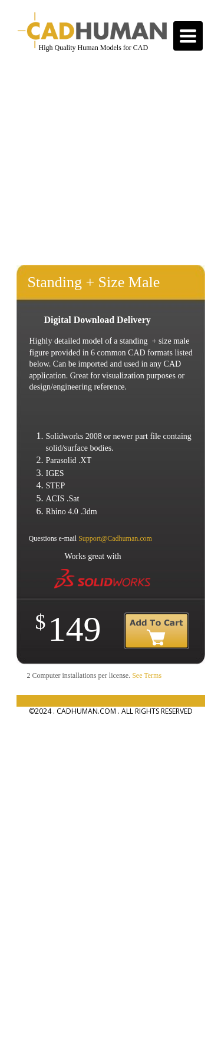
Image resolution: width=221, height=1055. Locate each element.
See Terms (146, 675)
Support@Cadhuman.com (115, 538)
